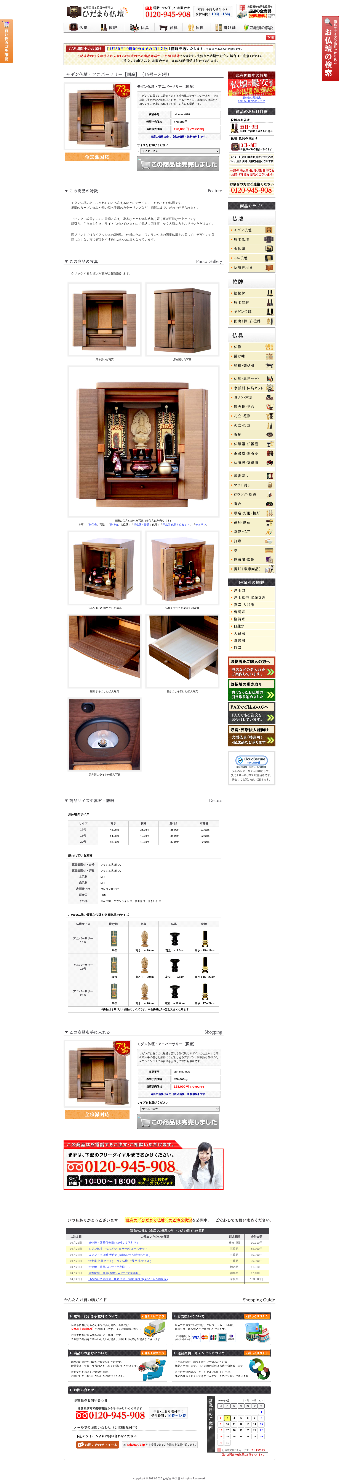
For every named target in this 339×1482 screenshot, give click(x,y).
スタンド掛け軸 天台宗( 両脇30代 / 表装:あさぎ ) (119, 1254)
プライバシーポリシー (161, 1469)
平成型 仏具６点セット (176, 524)
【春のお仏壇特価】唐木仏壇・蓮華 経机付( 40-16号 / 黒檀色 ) (128, 1279)
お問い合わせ (255, 1469)
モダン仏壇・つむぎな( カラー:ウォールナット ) (119, 1248)
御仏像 (93, 524)
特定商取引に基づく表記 (198, 1469)
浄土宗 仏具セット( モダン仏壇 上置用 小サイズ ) (119, 1261)
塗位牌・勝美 (141, 524)
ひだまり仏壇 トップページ (94, 1469)
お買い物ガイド (129, 1469)
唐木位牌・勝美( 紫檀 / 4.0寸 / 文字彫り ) (114, 1273)
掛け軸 (114, 524)
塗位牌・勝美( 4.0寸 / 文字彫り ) (109, 1267)
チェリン (200, 524)
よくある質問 (230, 1469)
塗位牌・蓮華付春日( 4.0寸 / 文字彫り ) (113, 1242)
